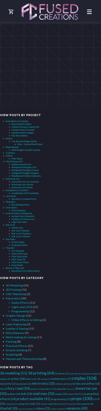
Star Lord (10, 224)
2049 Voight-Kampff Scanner (25, 149)
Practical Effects (16, 345)
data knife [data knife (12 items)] (8, 383)
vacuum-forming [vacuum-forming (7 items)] (26, 409)
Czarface (10, 152)
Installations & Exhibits (17, 190)
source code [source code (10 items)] (49, 403)
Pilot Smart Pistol (20, 262)
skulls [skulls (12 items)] (34, 403)
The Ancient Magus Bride (24, 141)
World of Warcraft (15, 268)
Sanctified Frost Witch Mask (25, 270)
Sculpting (12, 354)
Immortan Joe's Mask (22, 187)
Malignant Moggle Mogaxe (25, 173)
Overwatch (11, 207)
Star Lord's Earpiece (21, 233)
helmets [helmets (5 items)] (70, 389)
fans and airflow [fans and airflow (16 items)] (87, 383)
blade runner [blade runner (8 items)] (33, 379)
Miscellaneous (15, 333)
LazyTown (11, 196)
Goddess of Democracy (23, 219)
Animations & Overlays (17, 121)
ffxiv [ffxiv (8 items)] (3, 389)
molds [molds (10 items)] (72, 394)
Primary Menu (89, 12)
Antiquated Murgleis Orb (23, 167)
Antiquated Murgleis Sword (25, 170)
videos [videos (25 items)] (43, 408)
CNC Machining (16, 294)
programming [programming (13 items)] (61, 399)
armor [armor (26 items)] (18, 378)
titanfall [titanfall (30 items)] (9, 408)
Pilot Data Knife (19, 256)
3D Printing (13, 289)
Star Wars (10, 239)
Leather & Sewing (17, 328)
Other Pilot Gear (19, 253)
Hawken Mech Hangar (22, 132)
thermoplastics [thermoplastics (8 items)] (85, 404)
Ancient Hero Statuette (22, 216)
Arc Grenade (17, 250)
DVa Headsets (18, 210)
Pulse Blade (17, 265)
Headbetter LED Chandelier (25, 193)
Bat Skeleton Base (20, 204)
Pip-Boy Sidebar (19, 135)
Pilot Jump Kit (18, 259)
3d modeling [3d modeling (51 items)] (13, 373)
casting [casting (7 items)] (45, 379)
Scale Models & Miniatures (19, 213)
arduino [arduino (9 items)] (5, 379)
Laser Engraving (16, 324)
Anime (9, 138)
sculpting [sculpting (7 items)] (11, 404)
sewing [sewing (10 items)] (23, 403)
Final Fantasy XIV (14, 161)
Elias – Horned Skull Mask (30, 144)
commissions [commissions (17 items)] (60, 378)
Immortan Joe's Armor (22, 184)
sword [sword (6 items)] (72, 404)
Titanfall (10, 247)
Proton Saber (18, 242)
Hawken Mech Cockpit (22, 129)
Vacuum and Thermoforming (24, 358)
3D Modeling (14, 285)
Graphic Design (16, 315)
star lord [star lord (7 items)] (62, 404)
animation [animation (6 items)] (75, 374)
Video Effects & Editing (26, 320)
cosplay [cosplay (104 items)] (84, 378)
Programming (20, 311)
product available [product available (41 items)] (33, 399)
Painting (11, 341)
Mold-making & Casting (21, 337)
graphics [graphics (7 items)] (36, 389)
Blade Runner (12, 147)
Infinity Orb (17, 227)
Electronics (13, 298)
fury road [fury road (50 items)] (18, 388)
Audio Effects (20, 302)
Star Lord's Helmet (20, 236)
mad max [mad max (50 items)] (43, 393)
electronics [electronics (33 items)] (43, 383)
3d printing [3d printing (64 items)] (41, 373)
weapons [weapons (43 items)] (77, 408)
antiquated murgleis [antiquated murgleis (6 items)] (91, 374)
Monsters (10, 201)
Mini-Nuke (16, 158)
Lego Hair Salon (19, 221)
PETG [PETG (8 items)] (82, 394)
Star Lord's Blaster (20, 230)
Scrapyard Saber (19, 245)
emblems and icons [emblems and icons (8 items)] (65, 384)
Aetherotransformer (21, 164)
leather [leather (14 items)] (13, 393)
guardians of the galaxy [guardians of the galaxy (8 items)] (53, 389)
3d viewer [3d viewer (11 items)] (62, 373)
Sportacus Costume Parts (23, 198)
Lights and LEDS (21, 307)
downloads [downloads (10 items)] (23, 383)
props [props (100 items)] (82, 398)
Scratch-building (16, 350)
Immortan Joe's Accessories (25, 181)
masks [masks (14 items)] (61, 393)
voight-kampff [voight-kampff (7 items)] (58, 409)
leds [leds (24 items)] (26, 393)
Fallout (9, 155)
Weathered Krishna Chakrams (26, 175)
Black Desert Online (21, 124)
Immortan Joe (12, 178)
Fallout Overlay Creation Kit (25, 126)
